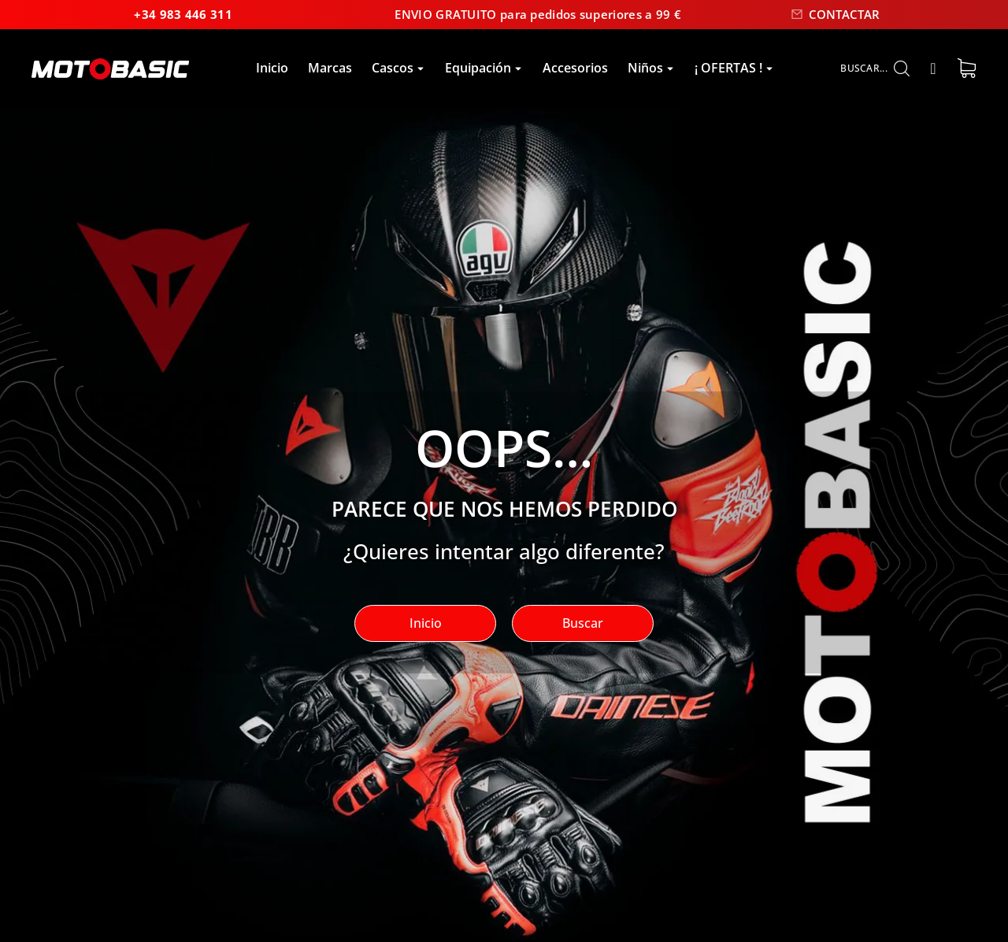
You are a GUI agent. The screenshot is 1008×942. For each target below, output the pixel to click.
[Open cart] (966, 71)
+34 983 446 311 (86, 16)
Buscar (582, 626)
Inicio (426, 626)
